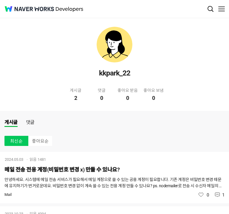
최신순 (16, 141)
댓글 (30, 122)
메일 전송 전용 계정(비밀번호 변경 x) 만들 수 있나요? (62, 169)
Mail (8, 194)
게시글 (11, 122)
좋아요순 (40, 141)
